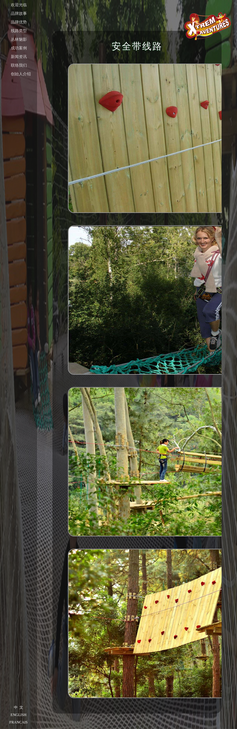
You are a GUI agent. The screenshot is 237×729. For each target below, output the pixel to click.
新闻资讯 (19, 56)
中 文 (18, 707)
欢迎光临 (19, 4)
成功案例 (19, 48)
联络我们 (19, 65)
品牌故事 (19, 13)
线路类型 (19, 30)
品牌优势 (19, 22)
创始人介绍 (21, 74)
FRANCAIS (18, 722)
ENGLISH (18, 715)
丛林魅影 (19, 39)
